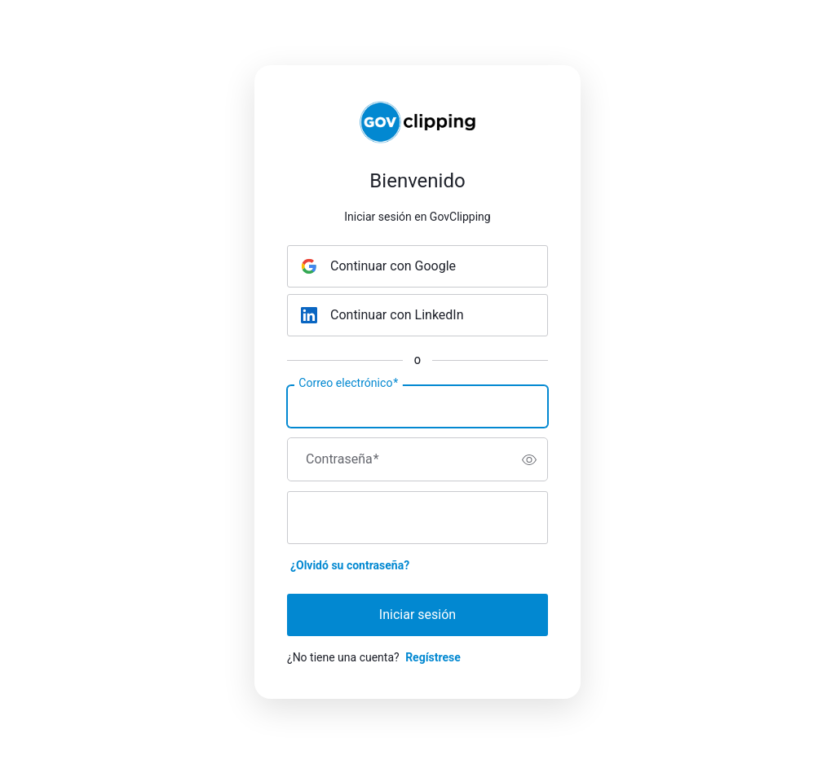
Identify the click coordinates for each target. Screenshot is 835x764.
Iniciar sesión (417, 614)
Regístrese (433, 657)
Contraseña (342, 459)
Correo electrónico (348, 383)
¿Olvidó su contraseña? (349, 565)
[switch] (529, 459)
